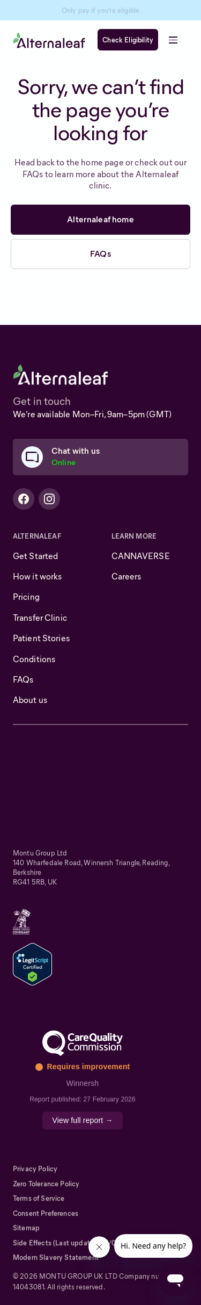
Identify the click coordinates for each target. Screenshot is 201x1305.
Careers (126, 576)
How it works (37, 576)
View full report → (82, 1120)
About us (30, 700)
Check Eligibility (127, 40)
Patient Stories (41, 638)
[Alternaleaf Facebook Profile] (23, 499)
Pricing (26, 597)
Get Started (35, 556)
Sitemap (26, 1228)
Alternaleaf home (100, 219)
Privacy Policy (35, 1169)
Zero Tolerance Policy (46, 1184)
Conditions (34, 659)
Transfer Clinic (40, 618)
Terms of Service (39, 1198)
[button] (173, 39)
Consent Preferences (45, 1213)
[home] (49, 40)
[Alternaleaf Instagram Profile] (49, 499)
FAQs (100, 254)
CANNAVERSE (140, 556)
